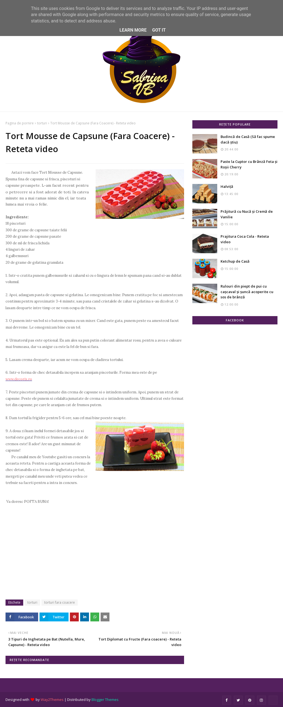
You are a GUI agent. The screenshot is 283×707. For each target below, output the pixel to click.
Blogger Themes (105, 699)
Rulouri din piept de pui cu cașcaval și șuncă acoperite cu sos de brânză (247, 291)
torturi (42, 123)
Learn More (132, 30)
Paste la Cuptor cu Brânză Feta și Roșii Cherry (249, 164)
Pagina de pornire (20, 123)
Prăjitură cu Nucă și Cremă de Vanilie (247, 214)
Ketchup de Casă (235, 261)
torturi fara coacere (59, 602)
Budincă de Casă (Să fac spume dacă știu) (248, 139)
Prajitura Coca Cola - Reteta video (245, 239)
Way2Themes (52, 699)
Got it (159, 30)
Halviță (227, 186)
